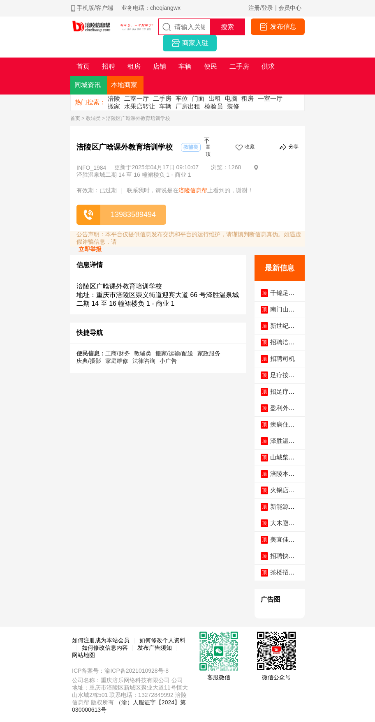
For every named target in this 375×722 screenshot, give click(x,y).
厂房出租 (188, 106)
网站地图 (83, 655)
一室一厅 (270, 98)
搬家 (114, 106)
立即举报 (90, 249)
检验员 (213, 106)
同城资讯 (87, 84)
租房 (247, 98)
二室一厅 (136, 98)
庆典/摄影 (88, 361)
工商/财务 (117, 353)
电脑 (231, 98)
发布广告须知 (154, 647)
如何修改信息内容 (105, 647)
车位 (182, 98)
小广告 (168, 361)
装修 (233, 106)
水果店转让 (139, 106)
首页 (75, 118)
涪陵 (114, 98)
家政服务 (208, 353)
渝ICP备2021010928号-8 (136, 670)
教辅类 (93, 118)
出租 (214, 98)
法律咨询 (143, 361)
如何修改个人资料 (162, 640)
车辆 (165, 106)
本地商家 (124, 84)
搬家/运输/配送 (174, 353)
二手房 (162, 98)
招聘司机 (282, 358)
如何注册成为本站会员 (101, 640)
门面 (198, 98)
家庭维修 (116, 361)
